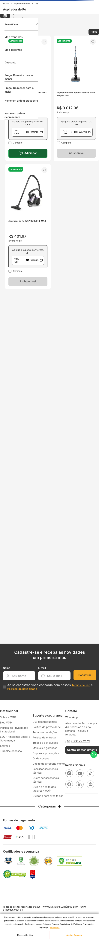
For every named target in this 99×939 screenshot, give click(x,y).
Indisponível (76, 153)
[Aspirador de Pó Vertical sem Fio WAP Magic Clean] (76, 98)
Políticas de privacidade (22, 688)
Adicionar (30, 153)
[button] (28, 132)
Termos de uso (81, 685)
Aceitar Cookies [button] (74, 935)
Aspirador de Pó (22, 3)
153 (36, 3)
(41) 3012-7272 (77, 741)
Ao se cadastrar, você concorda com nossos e (50, 686)
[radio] (5, 16)
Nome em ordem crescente (21, 100)
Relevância (11, 24)
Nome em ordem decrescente (14, 115)
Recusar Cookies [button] (25, 935)
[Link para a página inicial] (6, 3)
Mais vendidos (13, 37)
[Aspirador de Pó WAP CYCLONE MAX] (27, 226)
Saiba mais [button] (54, 927)
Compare (17, 142)
